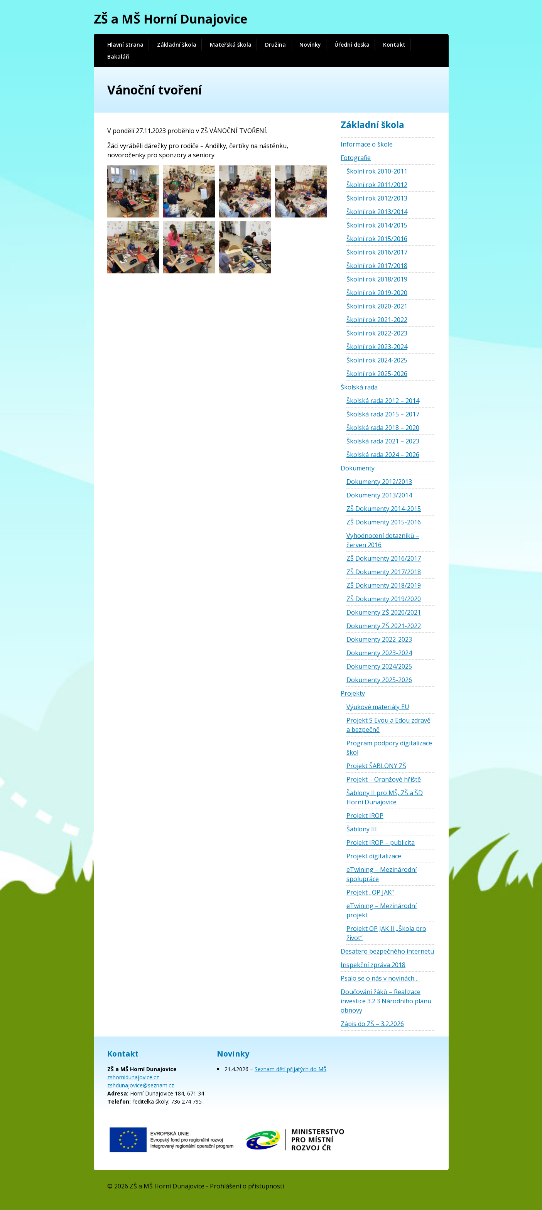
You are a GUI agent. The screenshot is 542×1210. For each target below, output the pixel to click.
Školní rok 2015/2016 (376, 238)
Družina (275, 44)
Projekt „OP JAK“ (370, 892)
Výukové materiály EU (377, 707)
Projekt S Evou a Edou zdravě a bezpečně (388, 725)
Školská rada (359, 387)
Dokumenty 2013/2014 (379, 495)
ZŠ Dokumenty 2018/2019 (383, 585)
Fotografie (356, 157)
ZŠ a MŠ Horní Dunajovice (170, 18)
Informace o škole (367, 144)
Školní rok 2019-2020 (376, 292)
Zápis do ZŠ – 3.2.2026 (372, 1024)
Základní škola (176, 44)
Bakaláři (118, 56)
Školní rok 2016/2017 (376, 252)
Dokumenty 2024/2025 (379, 666)
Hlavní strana (125, 44)
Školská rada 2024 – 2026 (382, 454)
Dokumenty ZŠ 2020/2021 (383, 612)
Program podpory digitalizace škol (389, 748)
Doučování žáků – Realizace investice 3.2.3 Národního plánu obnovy (386, 1001)
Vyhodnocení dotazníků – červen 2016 (382, 540)
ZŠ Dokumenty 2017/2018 (383, 572)
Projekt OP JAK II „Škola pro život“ (386, 933)
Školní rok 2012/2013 (376, 198)
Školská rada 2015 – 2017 (382, 414)
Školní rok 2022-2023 (376, 333)
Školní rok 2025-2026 (376, 373)
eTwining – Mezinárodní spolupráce (381, 874)
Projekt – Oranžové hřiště (383, 779)
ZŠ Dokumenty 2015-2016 (383, 522)
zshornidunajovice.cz (133, 1077)
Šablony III (361, 829)
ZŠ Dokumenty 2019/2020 (383, 599)
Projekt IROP (364, 815)
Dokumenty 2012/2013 (379, 481)
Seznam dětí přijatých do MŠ (290, 1069)
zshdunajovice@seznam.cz (140, 1085)
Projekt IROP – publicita (380, 842)
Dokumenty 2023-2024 (379, 653)
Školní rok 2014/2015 (376, 225)
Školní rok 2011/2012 (376, 184)
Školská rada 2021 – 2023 (382, 441)
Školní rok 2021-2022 (376, 319)
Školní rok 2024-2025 (376, 360)
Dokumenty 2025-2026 (379, 680)
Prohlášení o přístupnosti (247, 1186)
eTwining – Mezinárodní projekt (381, 910)
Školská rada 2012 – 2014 (382, 400)
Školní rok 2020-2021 (376, 306)
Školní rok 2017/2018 (376, 265)
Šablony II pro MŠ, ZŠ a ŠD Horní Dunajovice (384, 797)
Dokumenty (358, 468)
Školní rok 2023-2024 (376, 346)
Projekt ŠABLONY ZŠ (376, 766)
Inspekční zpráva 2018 (373, 965)
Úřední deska (352, 44)
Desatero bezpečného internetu (387, 951)
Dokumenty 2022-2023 (379, 639)
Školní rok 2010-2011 (376, 171)
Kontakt (394, 44)
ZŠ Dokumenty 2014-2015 (383, 508)
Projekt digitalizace (373, 856)
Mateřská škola (231, 44)
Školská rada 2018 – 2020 (382, 427)
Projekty (353, 693)
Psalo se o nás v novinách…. (380, 978)
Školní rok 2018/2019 (376, 279)
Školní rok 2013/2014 (376, 211)
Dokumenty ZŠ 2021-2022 (383, 626)
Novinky (310, 44)
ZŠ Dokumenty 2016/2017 (383, 558)
